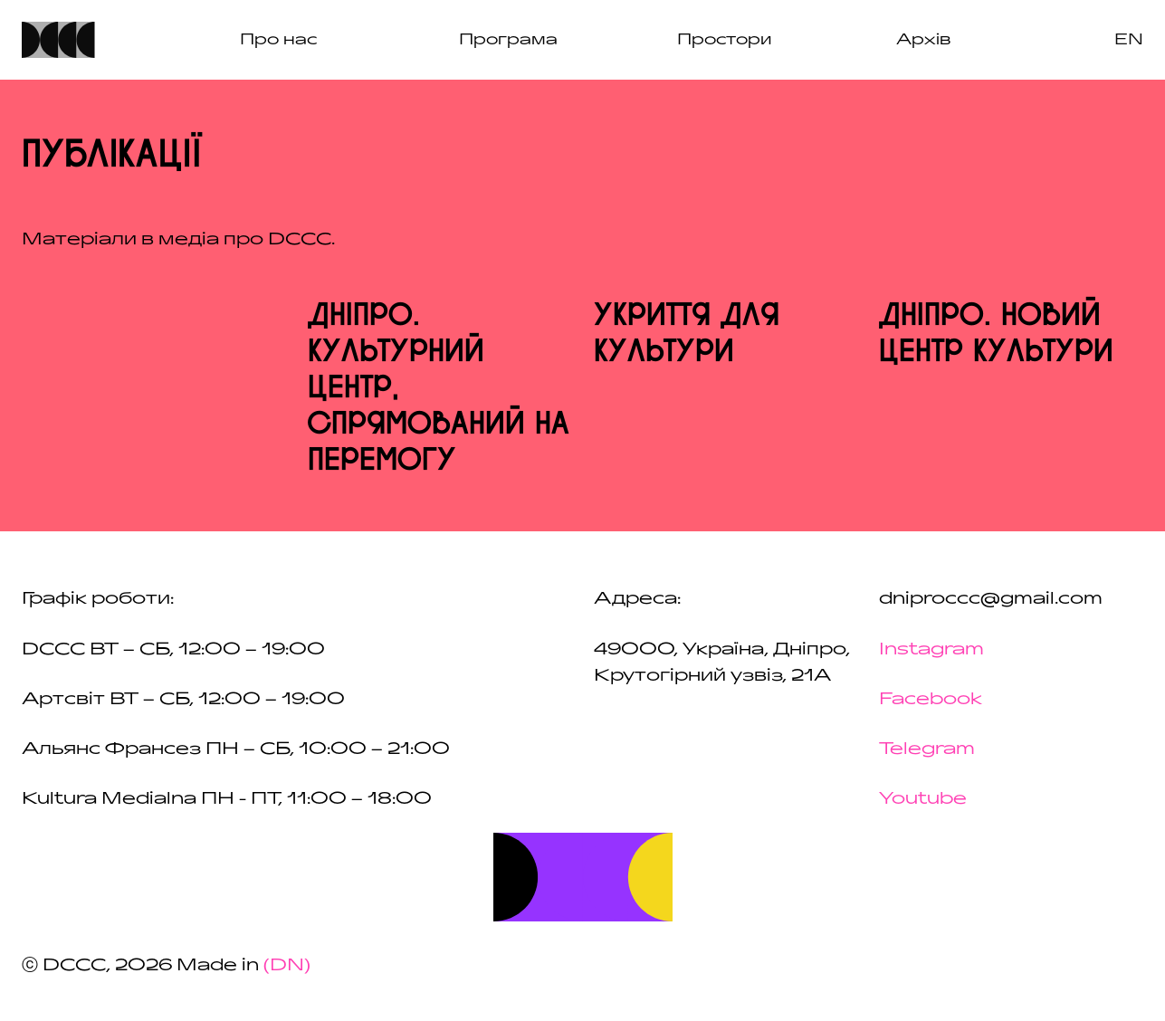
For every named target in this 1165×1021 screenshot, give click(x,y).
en (1128, 39)
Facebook (930, 699)
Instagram (931, 649)
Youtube (923, 798)
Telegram (927, 749)
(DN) (286, 965)
